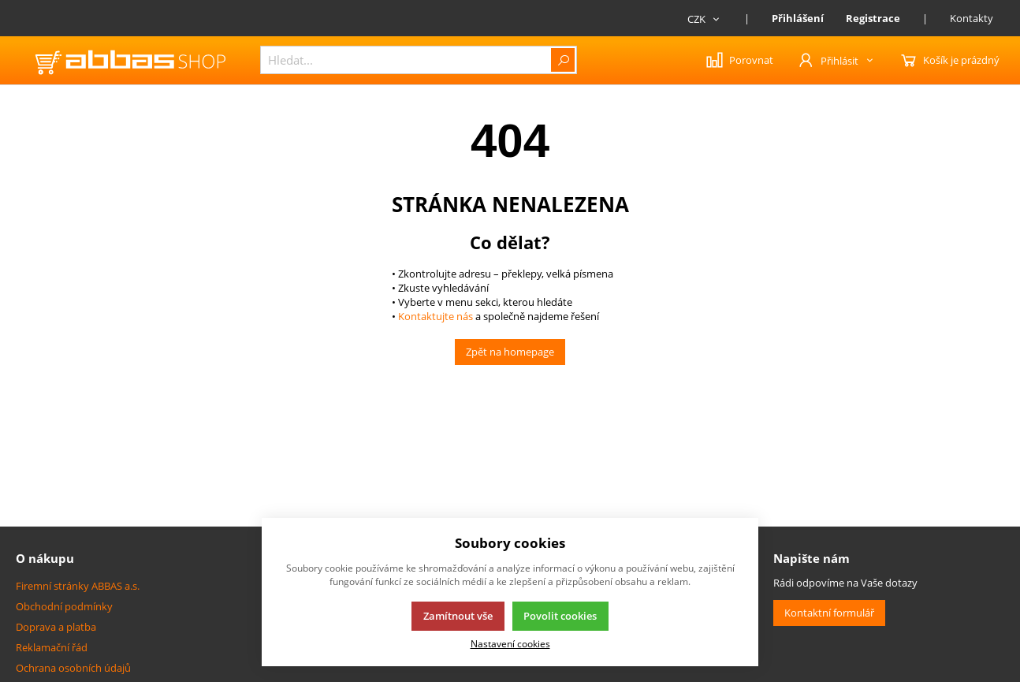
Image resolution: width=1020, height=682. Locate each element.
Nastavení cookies (510, 643)
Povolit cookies (560, 616)
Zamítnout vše (458, 616)
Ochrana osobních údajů (73, 668)
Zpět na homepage (510, 352)
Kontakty (971, 18)
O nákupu (45, 558)
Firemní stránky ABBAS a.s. (78, 586)
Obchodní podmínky (64, 606)
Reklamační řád (51, 647)
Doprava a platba (56, 627)
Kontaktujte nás (434, 316)
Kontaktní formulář (829, 613)
